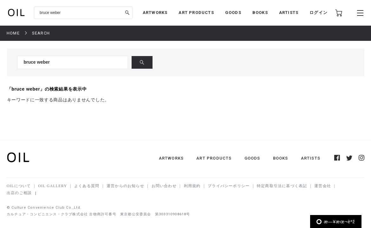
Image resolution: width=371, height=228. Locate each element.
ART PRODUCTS (196, 12)
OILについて (19, 186)
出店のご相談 (19, 193)
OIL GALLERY (52, 186)
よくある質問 (86, 186)
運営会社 (322, 186)
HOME (13, 33)
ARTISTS (288, 12)
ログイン (318, 12)
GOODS (233, 12)
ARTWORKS (155, 12)
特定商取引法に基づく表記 (282, 186)
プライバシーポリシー (229, 186)
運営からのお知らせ (125, 186)
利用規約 (192, 186)
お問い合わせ (164, 186)
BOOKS (260, 12)
